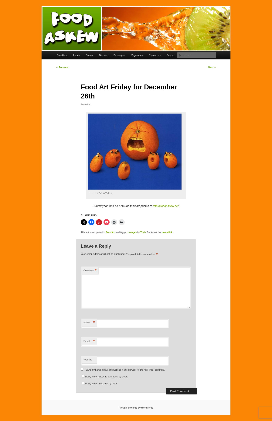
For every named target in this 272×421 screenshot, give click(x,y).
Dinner (89, 55)
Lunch (76, 55)
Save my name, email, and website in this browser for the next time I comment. (125, 370)
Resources (155, 55)
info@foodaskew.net (165, 205)
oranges (132, 232)
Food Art (110, 232)
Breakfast (62, 55)
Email (89, 341)
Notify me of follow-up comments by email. (106, 376)
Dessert (103, 55)
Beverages (119, 55)
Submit (170, 55)
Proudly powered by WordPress (136, 407)
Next (212, 67)
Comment (90, 270)
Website (87, 359)
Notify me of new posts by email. (101, 383)
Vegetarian (137, 55)
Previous (62, 67)
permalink (167, 232)
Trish (143, 232)
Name (89, 322)
